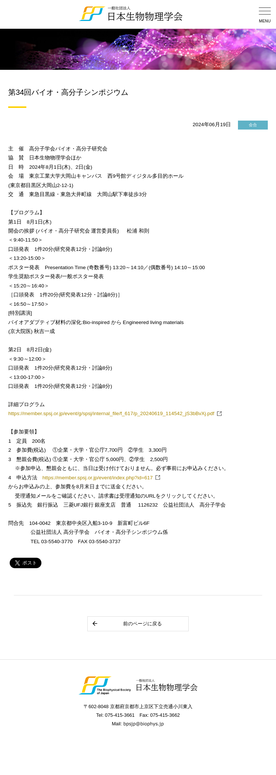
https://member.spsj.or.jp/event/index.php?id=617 (98, 477)
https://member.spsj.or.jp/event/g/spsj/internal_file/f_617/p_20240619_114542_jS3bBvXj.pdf (111, 413)
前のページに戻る (126, 623)
